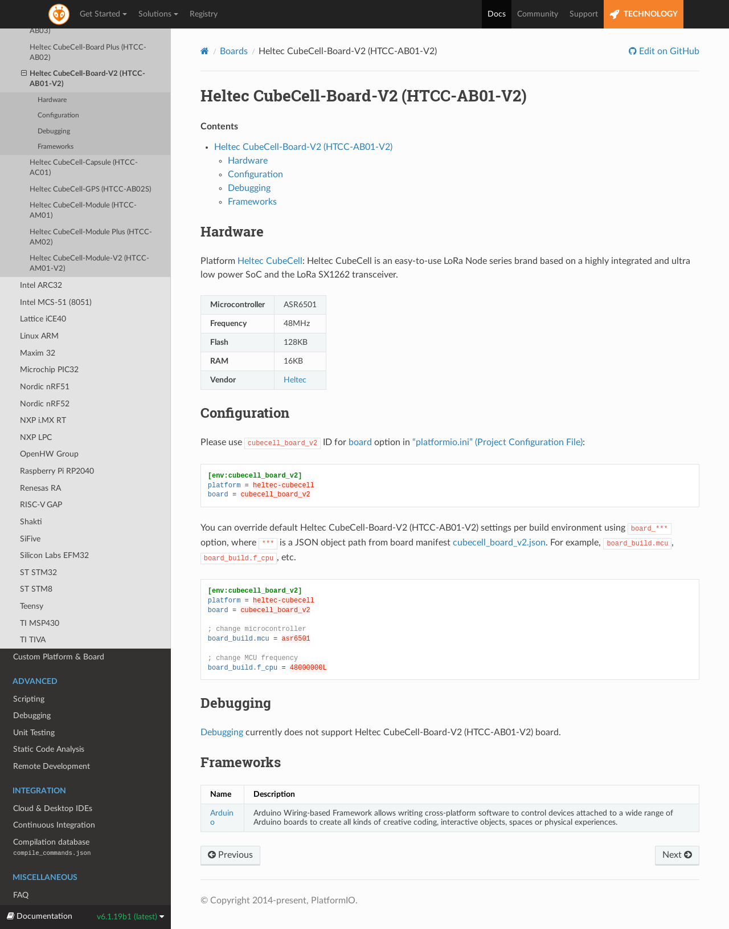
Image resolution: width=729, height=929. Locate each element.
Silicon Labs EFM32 (54, 528)
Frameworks (55, 120)
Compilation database (52, 820)
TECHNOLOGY (643, 14)
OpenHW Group (49, 427)
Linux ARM (39, 309)
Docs (497, 14)
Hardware (52, 73)
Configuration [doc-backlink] (244, 413)
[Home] (204, 51)
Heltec (295, 380)
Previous (230, 854)
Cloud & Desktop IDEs (52, 781)
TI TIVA (33, 613)
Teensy (31, 579)
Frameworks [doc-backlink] (240, 762)
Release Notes (38, 885)
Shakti (31, 495)
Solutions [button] (158, 14)
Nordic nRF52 (44, 377)
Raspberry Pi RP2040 (57, 444)
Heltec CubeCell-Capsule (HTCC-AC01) (84, 141)
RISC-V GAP (41, 478)
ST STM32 (38, 545)
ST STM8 (36, 562)
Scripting (28, 672)
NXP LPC (36, 410)
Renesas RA (40, 461)
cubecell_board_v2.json (499, 542)
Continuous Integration (54, 798)
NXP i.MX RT (43, 393)
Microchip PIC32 (49, 343)
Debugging (54, 104)
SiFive (30, 512)
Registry (204, 14)
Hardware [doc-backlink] (232, 231)
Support (584, 14)
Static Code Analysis (48, 722)
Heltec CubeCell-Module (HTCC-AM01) (83, 184)
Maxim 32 (37, 326)
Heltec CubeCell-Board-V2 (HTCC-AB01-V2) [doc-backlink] (363, 95)
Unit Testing (34, 706)
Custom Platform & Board (58, 630)
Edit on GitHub (668, 51)
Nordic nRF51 (44, 360)
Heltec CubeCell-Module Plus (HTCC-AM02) (91, 210)
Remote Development (51, 739)
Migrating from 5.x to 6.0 (57, 902)
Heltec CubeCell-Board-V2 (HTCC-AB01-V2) (83, 51)
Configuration (58, 88)
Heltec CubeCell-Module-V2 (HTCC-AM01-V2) (89, 237)
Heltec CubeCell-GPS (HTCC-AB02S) (90, 162)
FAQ (20, 868)
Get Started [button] (103, 14)
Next (677, 854)
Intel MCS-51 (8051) (56, 275)
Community (537, 14)
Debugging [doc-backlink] (235, 703)
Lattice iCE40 (43, 292)
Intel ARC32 (41, 258)
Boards (234, 51)
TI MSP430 (39, 596)
